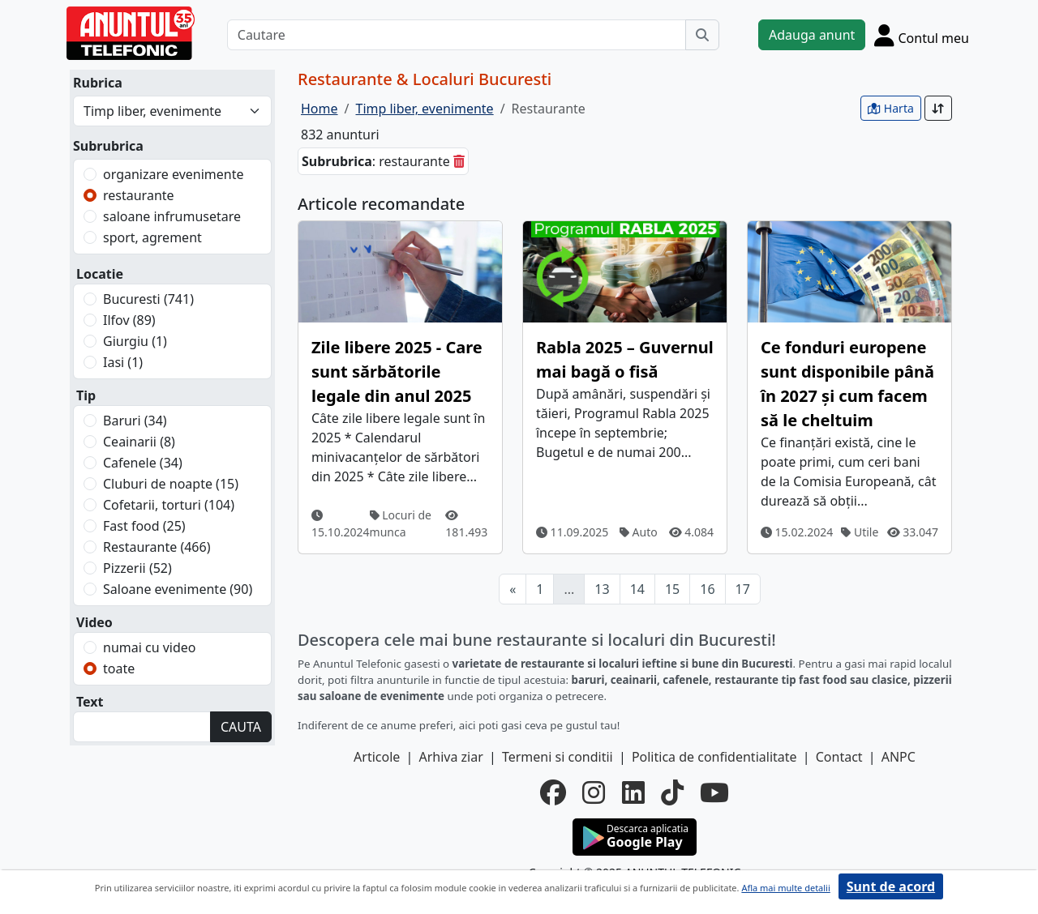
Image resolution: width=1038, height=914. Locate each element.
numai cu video (149, 647)
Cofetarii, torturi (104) (168, 505)
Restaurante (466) (156, 547)
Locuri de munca (400, 523)
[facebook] (553, 792)
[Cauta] (702, 34)
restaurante (138, 195)
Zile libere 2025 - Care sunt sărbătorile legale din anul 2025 (397, 371)
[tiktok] (672, 792)
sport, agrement (152, 237)
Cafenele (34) (142, 463)
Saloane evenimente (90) (177, 589)
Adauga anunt (812, 35)
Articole (377, 757)
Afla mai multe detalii (785, 888)
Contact (839, 757)
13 (601, 589)
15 (672, 589)
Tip (86, 395)
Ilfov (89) (129, 320)
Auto (639, 532)
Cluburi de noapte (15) (170, 484)
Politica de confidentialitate (714, 757)
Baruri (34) (135, 420)
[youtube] (714, 792)
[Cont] (921, 34)
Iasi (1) (123, 362)
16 (707, 589)
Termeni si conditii (557, 757)
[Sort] (938, 108)
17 (743, 589)
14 (637, 589)
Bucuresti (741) (148, 299)
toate (119, 668)
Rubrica (97, 83)
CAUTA (241, 727)
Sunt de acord (891, 886)
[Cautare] (456, 34)
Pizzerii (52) (137, 568)
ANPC (898, 757)
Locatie (99, 274)
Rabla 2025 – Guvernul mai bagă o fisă (625, 359)
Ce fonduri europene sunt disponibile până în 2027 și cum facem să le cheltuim (847, 383)
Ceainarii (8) (139, 442)
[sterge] (459, 161)
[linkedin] (633, 792)
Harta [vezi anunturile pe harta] (891, 108)
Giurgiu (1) (135, 341)
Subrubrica (108, 146)
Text (90, 702)
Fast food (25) (144, 526)
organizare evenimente (173, 174)
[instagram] (593, 792)
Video (94, 622)
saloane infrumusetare (172, 216)
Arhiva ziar (450, 757)
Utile (859, 532)
